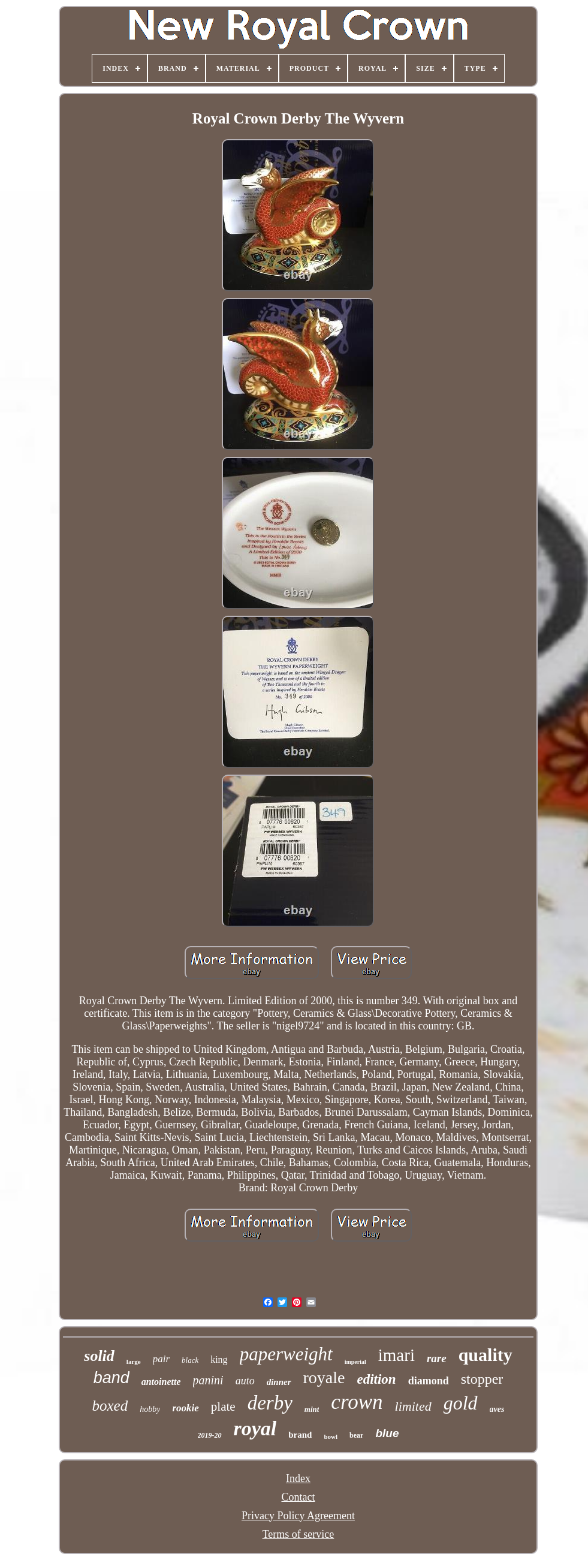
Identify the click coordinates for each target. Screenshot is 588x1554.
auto (245, 1381)
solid (99, 1356)
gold (461, 1403)
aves (497, 1409)
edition (376, 1379)
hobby (150, 1409)
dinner (279, 1382)
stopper (482, 1379)
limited (413, 1406)
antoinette (161, 1382)
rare (437, 1358)
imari (396, 1355)
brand (300, 1434)
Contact (298, 1497)
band (111, 1378)
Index (298, 1478)
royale (324, 1377)
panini (208, 1380)
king (218, 1359)
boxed (110, 1406)
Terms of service (298, 1534)
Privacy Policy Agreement (298, 1516)
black (190, 1360)
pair (161, 1359)
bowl (330, 1436)
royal (255, 1428)
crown (356, 1402)
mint (311, 1409)
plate (223, 1406)
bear (356, 1435)
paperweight (286, 1354)
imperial (355, 1362)
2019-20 (210, 1435)
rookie (185, 1408)
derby (270, 1403)
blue (387, 1433)
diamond (428, 1381)
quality (485, 1355)
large (133, 1361)
